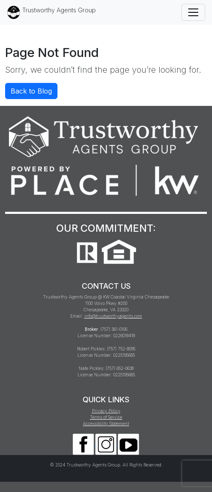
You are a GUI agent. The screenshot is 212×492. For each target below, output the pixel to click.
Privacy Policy (106, 410)
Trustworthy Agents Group (51, 12)
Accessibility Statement (106, 423)
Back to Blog (31, 91)
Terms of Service (106, 417)
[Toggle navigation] (193, 12)
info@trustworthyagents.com (113, 316)
